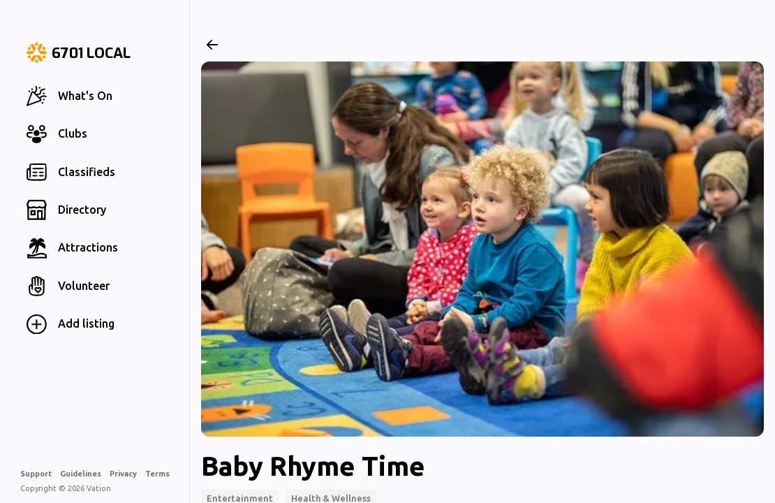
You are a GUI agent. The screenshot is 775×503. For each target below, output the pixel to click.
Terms (157, 473)
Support (36, 473)
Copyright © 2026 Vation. (66, 488)
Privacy (123, 473)
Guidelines (80, 473)
